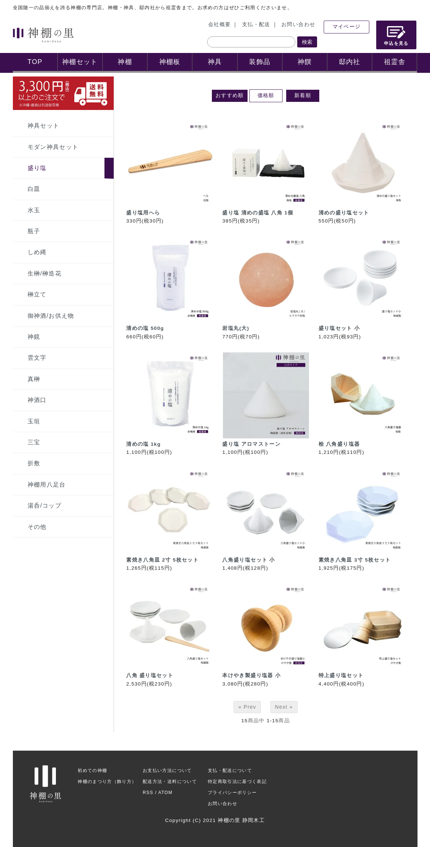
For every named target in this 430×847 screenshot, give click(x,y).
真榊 (34, 379)
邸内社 (349, 61)
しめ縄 (37, 252)
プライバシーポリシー (232, 792)
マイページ (347, 26)
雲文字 (37, 358)
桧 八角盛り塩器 (339, 444)
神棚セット (80, 61)
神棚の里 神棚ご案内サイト (43, 35)
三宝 (34, 442)
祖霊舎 (394, 61)
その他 (37, 527)
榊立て (37, 294)
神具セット (44, 125)
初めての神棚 (92, 770)
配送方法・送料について (170, 781)
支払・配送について (230, 770)
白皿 (34, 189)
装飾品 (259, 61)
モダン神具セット (53, 147)
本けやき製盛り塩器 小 (251, 675)
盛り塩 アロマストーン (251, 444)
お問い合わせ (298, 24)
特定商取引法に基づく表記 (237, 781)
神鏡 (34, 337)
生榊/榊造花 (45, 273)
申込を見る (396, 36)
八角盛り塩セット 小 (248, 560)
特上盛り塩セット (341, 675)
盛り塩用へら (143, 213)
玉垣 (34, 421)
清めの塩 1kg (143, 444)
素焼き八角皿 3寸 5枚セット (355, 560)
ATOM (165, 792)
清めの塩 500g (145, 328)
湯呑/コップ (45, 505)
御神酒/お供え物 (51, 316)
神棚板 (170, 61)
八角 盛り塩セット (149, 675)
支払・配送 (256, 24)
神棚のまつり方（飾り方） (107, 781)
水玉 (34, 210)
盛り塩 (37, 168)
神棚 (125, 61)
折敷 (34, 463)
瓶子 (34, 231)
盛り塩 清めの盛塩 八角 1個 (257, 213)
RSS (148, 792)
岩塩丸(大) (235, 328)
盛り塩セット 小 (339, 328)
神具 (215, 61)
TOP (35, 61)
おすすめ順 (230, 95)
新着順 (302, 95)
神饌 (305, 61)
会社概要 (219, 24)
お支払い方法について (167, 770)
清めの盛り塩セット (344, 213)
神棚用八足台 (47, 484)
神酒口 (37, 400)
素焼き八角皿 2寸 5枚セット (162, 560)
